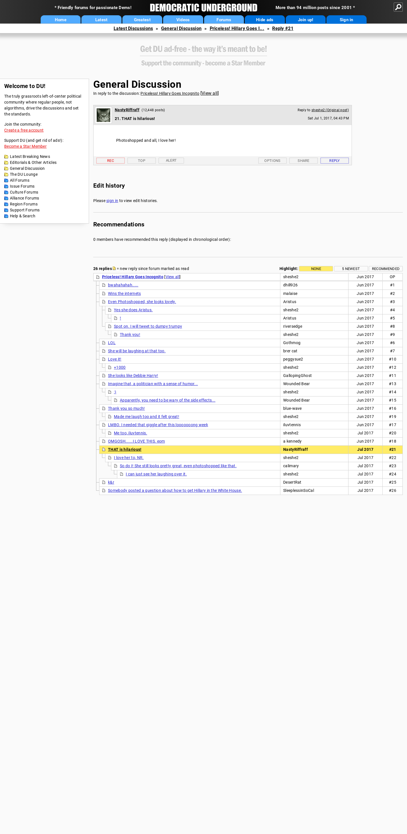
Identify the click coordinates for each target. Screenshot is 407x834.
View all (210, 93)
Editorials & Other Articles (33, 162)
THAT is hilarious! (124, 449)
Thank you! (130, 334)
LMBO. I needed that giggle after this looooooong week (158, 425)
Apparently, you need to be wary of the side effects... (167, 400)
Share (303, 160)
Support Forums (25, 210)
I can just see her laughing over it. (156, 474)
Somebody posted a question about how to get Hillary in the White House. (175, 490)
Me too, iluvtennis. (130, 433)
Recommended (386, 269)
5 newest (351, 269)
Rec (110, 160)
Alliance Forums (24, 198)
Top (141, 160)
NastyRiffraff (127, 110)
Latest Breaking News (30, 156)
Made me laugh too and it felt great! (146, 416)
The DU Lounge (24, 174)
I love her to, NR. (129, 457)
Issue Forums (22, 186)
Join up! (305, 19)
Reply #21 (282, 28)
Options (272, 160)
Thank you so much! (126, 408)
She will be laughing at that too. (137, 351)
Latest (101, 19)
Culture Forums (24, 192)
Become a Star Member (25, 146)
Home (60, 19)
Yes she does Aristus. (133, 310)
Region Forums (24, 204)
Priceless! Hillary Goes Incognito (169, 93)
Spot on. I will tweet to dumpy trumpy (148, 326)
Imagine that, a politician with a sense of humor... (153, 383)
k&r (111, 482)
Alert (171, 160)
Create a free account (24, 130)
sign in (112, 200)
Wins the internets (124, 293)
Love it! (114, 359)
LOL (112, 342)
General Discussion (181, 28)
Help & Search (22, 216)
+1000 (120, 367)
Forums (224, 19)
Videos (183, 19)
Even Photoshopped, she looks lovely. (142, 301)
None (316, 269)
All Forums (19, 180)
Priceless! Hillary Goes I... (237, 28)
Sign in (346, 19)
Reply (334, 160)
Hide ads (264, 19)
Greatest (142, 19)
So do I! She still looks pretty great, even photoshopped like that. (178, 466)
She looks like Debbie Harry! (133, 375)
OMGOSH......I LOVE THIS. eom (136, 441)
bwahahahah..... (123, 285)
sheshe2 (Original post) (330, 110)
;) (115, 392)
